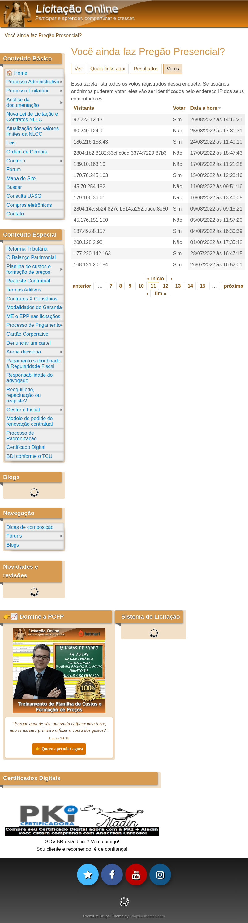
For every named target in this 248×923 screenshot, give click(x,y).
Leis (10, 142)
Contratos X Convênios (32, 298)
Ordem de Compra (27, 151)
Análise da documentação (22, 102)
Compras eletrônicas (29, 205)
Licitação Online (77, 9)
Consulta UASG (23, 196)
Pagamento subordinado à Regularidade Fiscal (33, 363)
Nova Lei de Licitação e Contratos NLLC (32, 116)
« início (155, 278)
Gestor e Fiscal (23, 409)
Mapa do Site (21, 178)
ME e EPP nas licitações (33, 316)
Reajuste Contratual (28, 280)
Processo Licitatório (28, 90)
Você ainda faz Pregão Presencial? (43, 35)
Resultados (146, 68)
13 (178, 286)
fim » (160, 293)
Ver (78, 68)
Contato (15, 213)
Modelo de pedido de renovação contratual (29, 421)
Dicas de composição (29, 527)
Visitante (84, 108)
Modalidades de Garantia (34, 307)
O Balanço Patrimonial (31, 257)
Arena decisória (23, 351)
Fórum (13, 169)
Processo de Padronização (21, 435)
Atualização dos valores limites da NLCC (32, 131)
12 (166, 286)
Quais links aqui (107, 68)
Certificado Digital (25, 447)
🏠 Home (16, 73)
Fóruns (14, 536)
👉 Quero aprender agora (59, 749)
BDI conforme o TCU (29, 456)
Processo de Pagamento (33, 325)
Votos (174, 67)
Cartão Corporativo (27, 334)
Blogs (12, 545)
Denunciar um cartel (28, 343)
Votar (179, 108)
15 (202, 286)
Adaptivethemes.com (147, 916)
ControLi (15, 160)
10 (141, 286)
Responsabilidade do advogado (29, 377)
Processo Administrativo (32, 81)
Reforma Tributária (27, 248)
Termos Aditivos (23, 289)
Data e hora (205, 108)
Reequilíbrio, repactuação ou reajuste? (23, 395)
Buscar (14, 187)
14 (190, 286)
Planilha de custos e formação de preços (28, 269)
